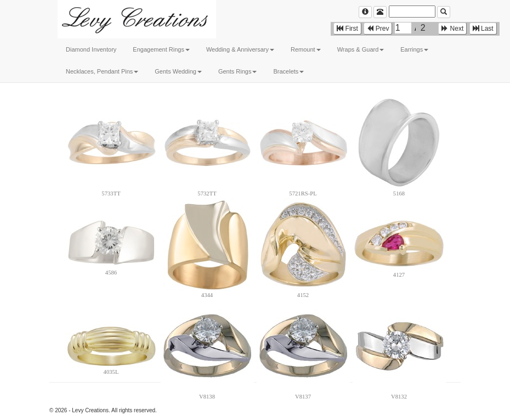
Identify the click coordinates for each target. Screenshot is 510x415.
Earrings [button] (414, 49)
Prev (378, 28)
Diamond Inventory (91, 49)
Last (483, 28)
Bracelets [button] (288, 71)
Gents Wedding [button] (178, 71)
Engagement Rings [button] (161, 49)
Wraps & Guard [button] (360, 49)
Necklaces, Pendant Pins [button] (102, 71)
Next (452, 28)
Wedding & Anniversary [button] (240, 49)
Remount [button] (306, 49)
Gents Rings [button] (237, 71)
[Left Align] (365, 12)
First (347, 28)
